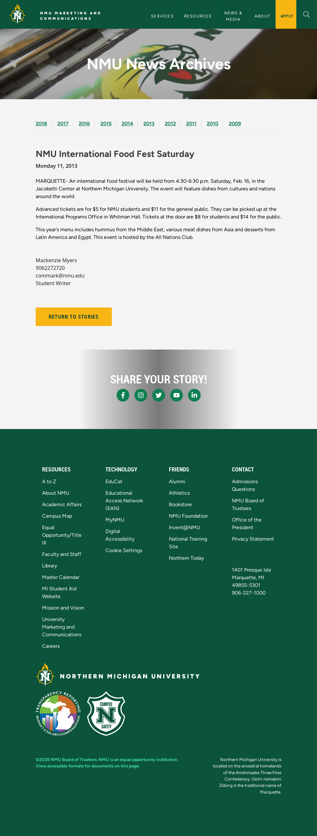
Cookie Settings (123, 550)
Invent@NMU (184, 527)
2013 (149, 124)
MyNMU (114, 520)
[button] (307, 13)
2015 (106, 124)
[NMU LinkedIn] (194, 395)
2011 (191, 124)
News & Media (233, 16)
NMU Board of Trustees (74, 759)
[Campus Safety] (106, 713)
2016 (84, 124)
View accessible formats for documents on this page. (88, 765)
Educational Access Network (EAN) (124, 500)
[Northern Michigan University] (17, 14)
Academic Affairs (62, 504)
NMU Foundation (188, 516)
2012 (170, 124)
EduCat (113, 481)
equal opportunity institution (148, 759)
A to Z (49, 481)
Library (49, 566)
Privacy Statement (253, 539)
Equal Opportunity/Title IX (62, 535)
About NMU (55, 493)
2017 (62, 124)
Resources (198, 16)
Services (162, 16)
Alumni (177, 481)
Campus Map (57, 516)
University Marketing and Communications (61, 627)
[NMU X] (158, 395)
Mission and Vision (63, 608)
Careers (51, 646)
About (262, 16)
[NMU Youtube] (176, 395)
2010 (212, 124)
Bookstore (180, 504)
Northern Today (186, 558)
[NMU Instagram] (140, 395)
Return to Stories (74, 316)
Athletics (179, 493)
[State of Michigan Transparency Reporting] (58, 713)
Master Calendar (60, 577)
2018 (41, 124)
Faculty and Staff (61, 554)
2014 (127, 124)
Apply (287, 16)
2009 (235, 124)
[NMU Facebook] (123, 395)
